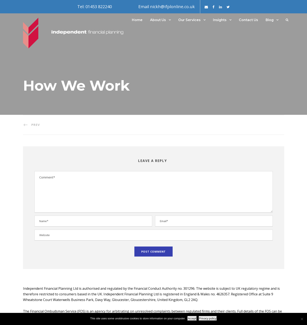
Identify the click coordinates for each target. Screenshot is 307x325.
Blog (270, 20)
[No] (302, 319)
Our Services (189, 20)
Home (137, 20)
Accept (192, 318)
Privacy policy (207, 318)
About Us (158, 20)
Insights (220, 20)
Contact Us (248, 20)
